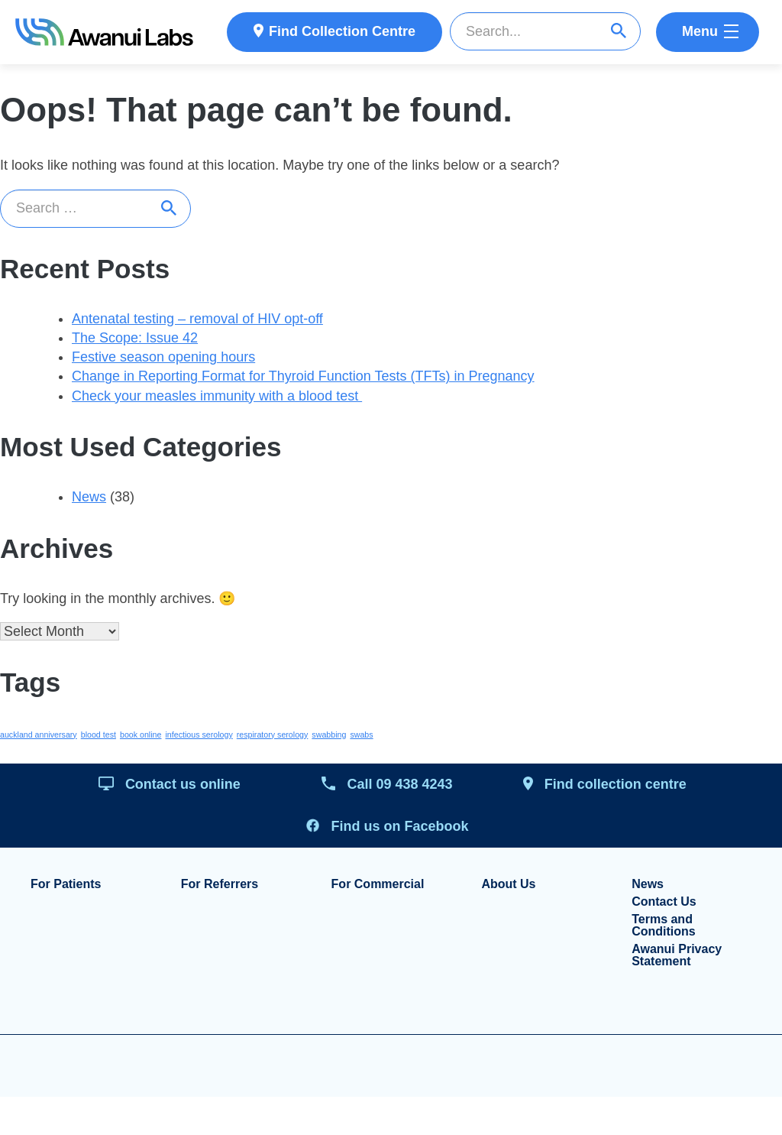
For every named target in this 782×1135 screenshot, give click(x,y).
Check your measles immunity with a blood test (217, 396)
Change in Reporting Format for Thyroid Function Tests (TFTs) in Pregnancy (303, 376)
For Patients (66, 884)
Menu (700, 31)
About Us (508, 884)
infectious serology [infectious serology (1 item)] (198, 734)
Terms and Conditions (664, 925)
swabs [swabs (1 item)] (361, 734)
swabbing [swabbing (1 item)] (329, 734)
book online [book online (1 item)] (141, 734)
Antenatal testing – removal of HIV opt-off (197, 318)
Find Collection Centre (342, 31)
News (89, 496)
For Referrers (219, 884)
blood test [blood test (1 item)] (98, 734)
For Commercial (378, 884)
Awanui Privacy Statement (677, 955)
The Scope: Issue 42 (135, 337)
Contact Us (664, 902)
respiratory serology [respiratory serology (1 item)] (273, 734)
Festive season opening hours (163, 357)
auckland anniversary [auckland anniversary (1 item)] (38, 734)
